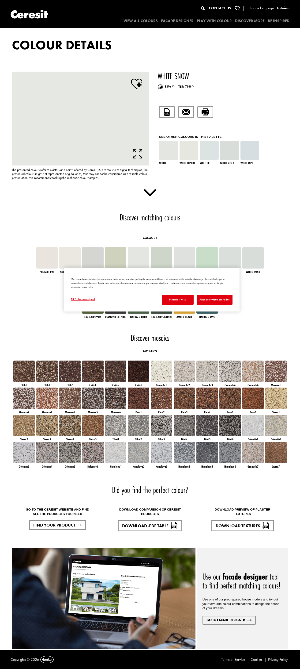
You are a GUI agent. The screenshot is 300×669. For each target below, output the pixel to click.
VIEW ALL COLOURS (141, 20)
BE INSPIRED (278, 20)
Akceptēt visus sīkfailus (214, 299)
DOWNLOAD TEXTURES (243, 525)
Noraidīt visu (177, 299)
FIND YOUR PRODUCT (57, 525)
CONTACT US (220, 8)
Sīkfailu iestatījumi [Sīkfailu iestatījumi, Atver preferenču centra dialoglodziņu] (83, 299)
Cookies (256, 659)
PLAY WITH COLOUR (214, 20)
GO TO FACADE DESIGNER (229, 620)
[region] (152, 289)
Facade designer (177, 20)
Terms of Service (233, 659)
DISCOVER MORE (250, 20)
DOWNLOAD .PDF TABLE (150, 525)
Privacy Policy (278, 659)
